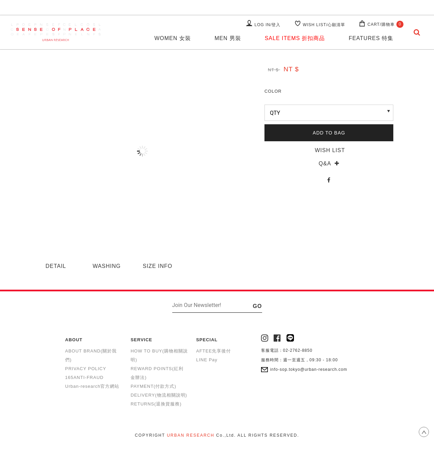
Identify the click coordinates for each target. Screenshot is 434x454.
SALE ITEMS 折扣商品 (295, 38)
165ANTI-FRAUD (84, 377)
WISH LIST (329, 150)
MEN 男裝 (228, 38)
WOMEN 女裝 (172, 38)
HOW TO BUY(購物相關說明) (159, 355)
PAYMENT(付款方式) (153, 386)
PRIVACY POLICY (85, 368)
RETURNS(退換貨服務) (156, 403)
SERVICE (141, 339)
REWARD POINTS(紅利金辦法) (157, 373)
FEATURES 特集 (371, 38)
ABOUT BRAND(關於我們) (91, 355)
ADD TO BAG (329, 132)
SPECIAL (206, 339)
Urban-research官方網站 (92, 386)
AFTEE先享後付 (213, 350)
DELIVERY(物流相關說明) (159, 395)
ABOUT (73, 339)
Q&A (329, 163)
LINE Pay (206, 359)
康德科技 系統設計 (217, 444)
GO (257, 306)
